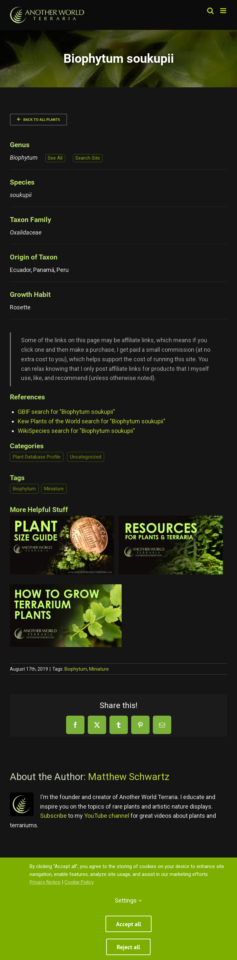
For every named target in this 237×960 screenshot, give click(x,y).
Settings (128, 900)
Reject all (128, 947)
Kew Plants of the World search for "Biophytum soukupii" (91, 421)
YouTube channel (106, 815)
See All (55, 158)
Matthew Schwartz (128, 776)
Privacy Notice (45, 882)
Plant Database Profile (36, 457)
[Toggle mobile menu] (223, 10)
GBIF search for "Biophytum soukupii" (66, 411)
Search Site (87, 158)
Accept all (128, 924)
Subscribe (53, 815)
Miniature (54, 489)
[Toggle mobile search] (210, 10)
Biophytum (24, 489)
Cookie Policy (79, 882)
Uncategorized (85, 457)
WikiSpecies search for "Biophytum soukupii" (76, 430)
